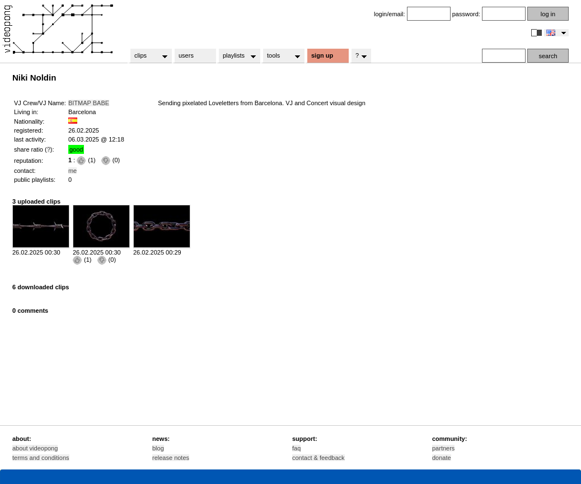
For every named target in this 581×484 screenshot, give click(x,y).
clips (147, 56)
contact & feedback (318, 457)
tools (280, 56)
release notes (170, 457)
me (72, 170)
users (186, 55)
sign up (322, 55)
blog (158, 448)
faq (296, 448)
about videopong (35, 448)
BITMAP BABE (88, 103)
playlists (236, 56)
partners (443, 448)
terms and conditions (40, 457)
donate (441, 457)
